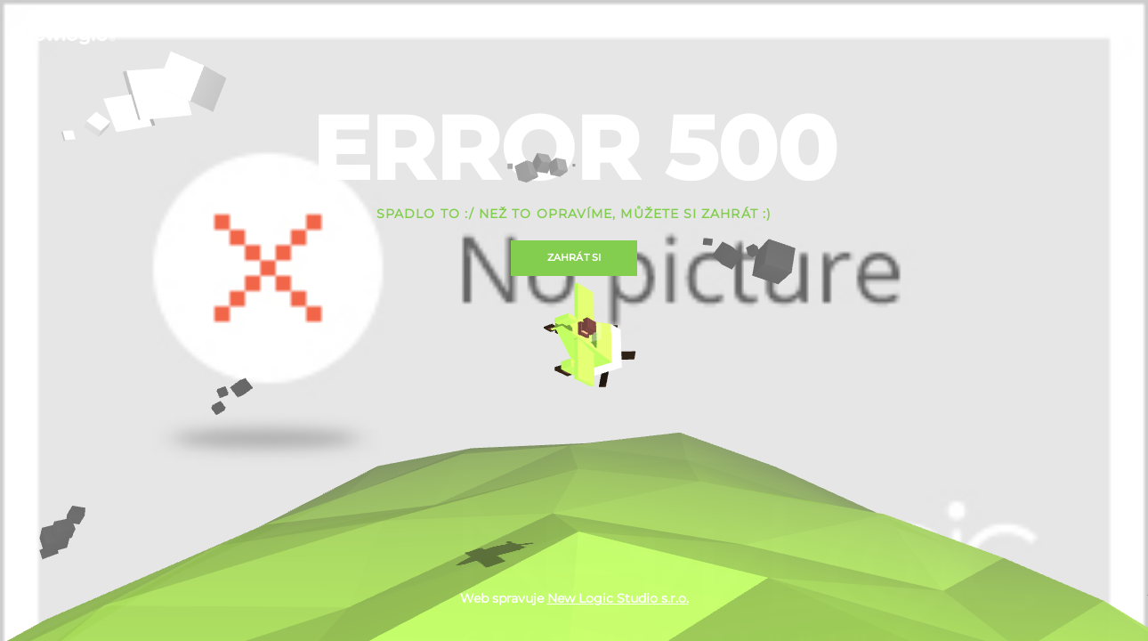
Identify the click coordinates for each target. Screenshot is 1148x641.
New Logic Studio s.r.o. (618, 598)
